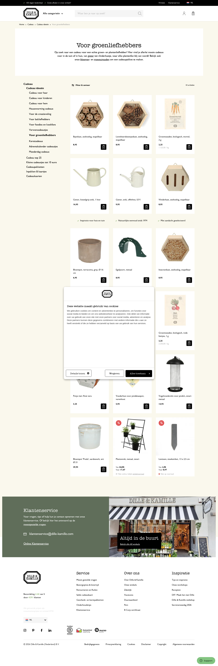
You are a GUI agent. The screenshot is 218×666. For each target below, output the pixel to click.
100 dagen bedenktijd (34, 3)
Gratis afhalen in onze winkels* (59, 3)
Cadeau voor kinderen (40, 98)
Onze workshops (179, 585)
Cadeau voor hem (38, 103)
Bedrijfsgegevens (91, 644)
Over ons (131, 573)
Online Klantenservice (36, 543)
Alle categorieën (53, 13)
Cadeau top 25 (33, 158)
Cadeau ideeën (43, 24)
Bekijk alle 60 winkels (130, 544)
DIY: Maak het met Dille (183, 595)
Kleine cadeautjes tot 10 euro (41, 162)
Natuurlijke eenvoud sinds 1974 (132, 220)
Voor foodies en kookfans (42, 124)
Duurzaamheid (130, 600)
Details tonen (79, 373)
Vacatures (128, 595)
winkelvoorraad (138, 474)
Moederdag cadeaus (39, 152)
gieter (91, 56)
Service (82, 573)
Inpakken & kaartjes (36, 171)
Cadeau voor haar (38, 93)
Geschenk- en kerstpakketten (90, 600)
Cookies (131, 644)
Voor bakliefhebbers (39, 119)
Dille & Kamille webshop (183, 600)
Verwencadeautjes (38, 130)
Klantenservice (174, 3)
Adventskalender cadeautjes (43, 146)
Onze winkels (130, 585)
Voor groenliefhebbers (42, 135)
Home (21, 24)
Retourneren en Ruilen (86, 590)
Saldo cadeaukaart (84, 595)
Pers (126, 605)
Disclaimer (146, 644)
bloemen (84, 59)
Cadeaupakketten (35, 167)
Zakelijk (128, 590)
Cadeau (31, 24)
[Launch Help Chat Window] (206, 660)
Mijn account (184, 13)
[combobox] (109, 13)
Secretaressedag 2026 (181, 605)
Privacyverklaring (113, 644)
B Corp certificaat (132, 610)
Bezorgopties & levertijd (87, 585)
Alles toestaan (140, 373)
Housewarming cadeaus (41, 109)
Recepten (176, 590)
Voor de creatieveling (40, 114)
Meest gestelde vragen (86, 580)
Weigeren (114, 373)
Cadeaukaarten (34, 176)
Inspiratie (181, 573)
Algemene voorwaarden (184, 644)
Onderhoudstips (83, 605)
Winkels (161, 3)
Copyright (161, 644)
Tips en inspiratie (180, 580)
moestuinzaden (101, 59)
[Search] (139, 13)
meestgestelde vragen (34, 524)
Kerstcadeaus (36, 141)
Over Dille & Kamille (133, 580)
